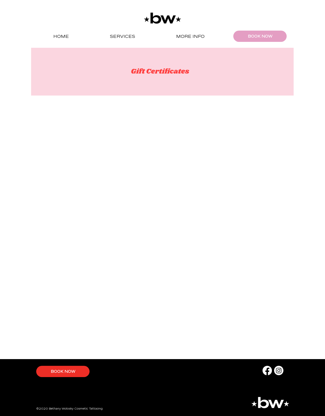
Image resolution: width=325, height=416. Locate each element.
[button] (122, 36)
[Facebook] (267, 370)
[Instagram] (278, 370)
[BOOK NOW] (260, 36)
